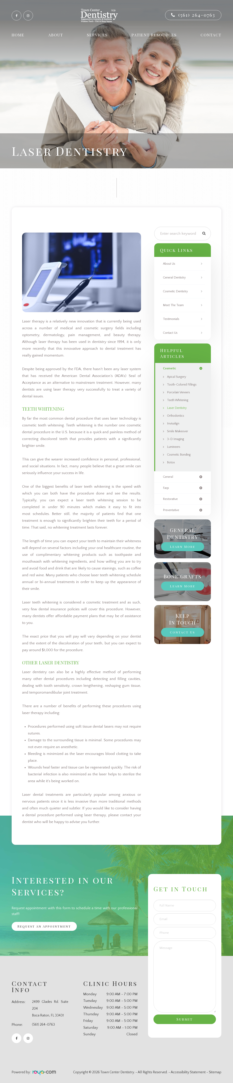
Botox (171, 463)
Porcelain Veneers (180, 392)
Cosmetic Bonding (180, 455)
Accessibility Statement (188, 1072)
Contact (211, 34)
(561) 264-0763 (196, 14)
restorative (171, 500)
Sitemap (215, 1072)
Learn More (182, 547)
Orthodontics (177, 416)
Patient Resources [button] (154, 34)
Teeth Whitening (179, 400)
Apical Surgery (178, 377)
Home (18, 34)
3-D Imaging (176, 439)
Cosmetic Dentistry (177, 291)
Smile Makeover (179, 431)
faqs (166, 488)
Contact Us (171, 333)
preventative (172, 511)
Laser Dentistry (178, 408)
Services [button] (97, 34)
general (168, 477)
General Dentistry (176, 277)
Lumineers (175, 447)
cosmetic (170, 368)
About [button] (55, 34)
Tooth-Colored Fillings (183, 385)
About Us (170, 264)
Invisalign (174, 424)
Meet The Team (174, 305)
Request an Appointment (46, 926)
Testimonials (172, 319)
